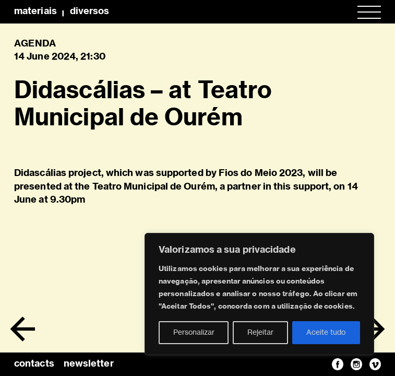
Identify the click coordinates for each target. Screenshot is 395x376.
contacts (34, 364)
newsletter (89, 364)
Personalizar (193, 332)
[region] (259, 294)
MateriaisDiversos (61, 11)
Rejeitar (260, 332)
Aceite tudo (325, 332)
